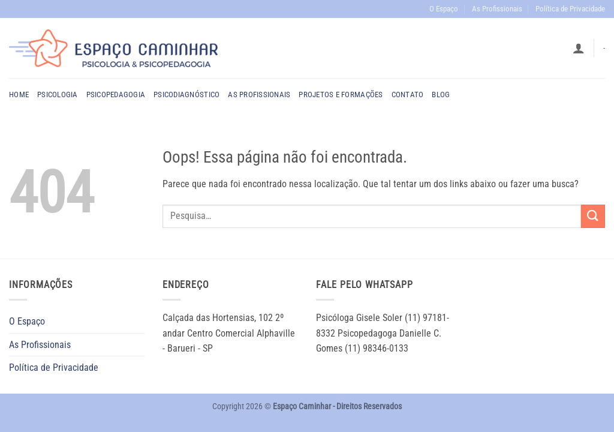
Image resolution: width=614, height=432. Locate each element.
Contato (408, 94)
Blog (441, 94)
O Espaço (443, 8)
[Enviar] (593, 216)
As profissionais (259, 94)
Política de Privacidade (570, 8)
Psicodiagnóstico (186, 94)
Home (19, 94)
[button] (579, 48)
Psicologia (57, 94)
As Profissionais (497, 8)
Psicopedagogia (116, 94)
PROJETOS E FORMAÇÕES (341, 94)
